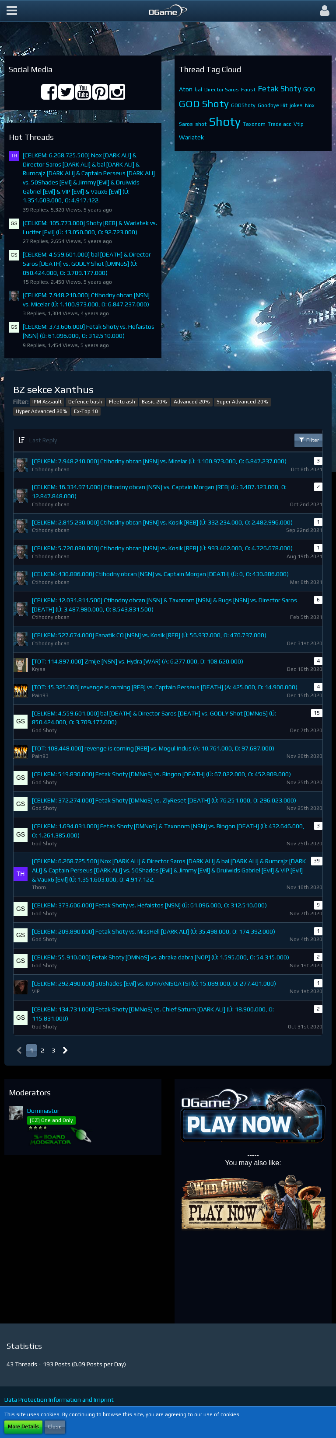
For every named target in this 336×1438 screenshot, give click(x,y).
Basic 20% (154, 402)
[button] (11, 11)
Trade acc (279, 124)
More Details (23, 1427)
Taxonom (254, 124)
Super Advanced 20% (242, 402)
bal (198, 90)
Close (55, 1427)
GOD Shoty (204, 103)
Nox (310, 105)
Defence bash (85, 402)
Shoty (225, 122)
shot (200, 124)
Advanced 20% (192, 402)
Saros (186, 124)
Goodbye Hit (272, 105)
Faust (248, 90)
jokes (296, 105)
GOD (309, 89)
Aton (185, 89)
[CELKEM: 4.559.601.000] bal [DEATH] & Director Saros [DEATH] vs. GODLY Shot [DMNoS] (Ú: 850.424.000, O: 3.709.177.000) (87, 263)
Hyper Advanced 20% (41, 411)
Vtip (299, 124)
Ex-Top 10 (86, 411)
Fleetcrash (122, 402)
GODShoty (243, 105)
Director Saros (221, 90)
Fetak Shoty (279, 88)
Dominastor (43, 1110)
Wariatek (191, 137)
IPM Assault (47, 402)
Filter (308, 439)
